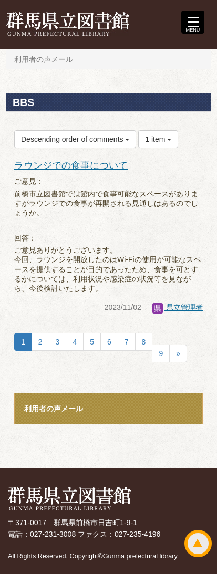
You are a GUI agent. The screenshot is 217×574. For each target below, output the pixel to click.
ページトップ (198, 543)
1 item (158, 139)
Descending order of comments (75, 139)
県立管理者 (177, 307)
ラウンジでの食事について (71, 165)
